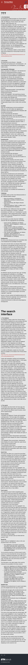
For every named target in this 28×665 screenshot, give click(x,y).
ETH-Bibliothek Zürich (5, 662)
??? (8, 2)
